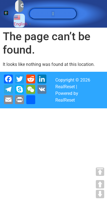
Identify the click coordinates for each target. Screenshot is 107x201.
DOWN (100, 194)
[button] (53, 14)
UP (100, 184)
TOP (100, 172)
